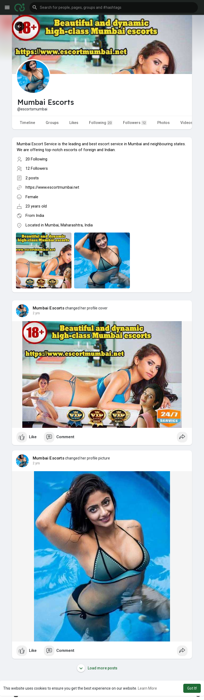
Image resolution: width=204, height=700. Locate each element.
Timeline (27, 123)
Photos (163, 123)
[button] (113, 7)
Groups (52, 123)
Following (100, 123)
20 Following (36, 159)
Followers (135, 123)
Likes (73, 123)
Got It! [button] (192, 688)
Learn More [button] (147, 688)
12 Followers (37, 168)
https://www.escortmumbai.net (52, 187)
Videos (186, 123)
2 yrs (36, 313)
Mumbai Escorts (48, 308)
